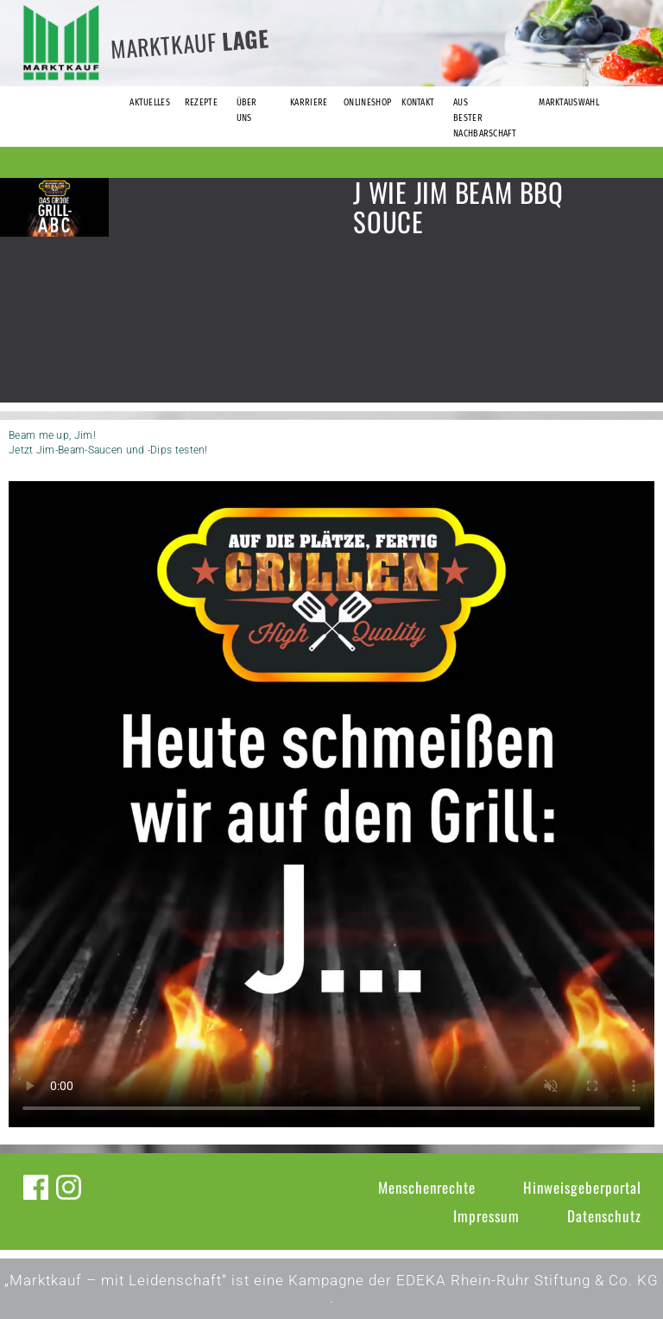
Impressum (486, 1216)
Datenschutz (604, 1216)
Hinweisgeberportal (582, 1187)
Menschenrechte (427, 1187)
